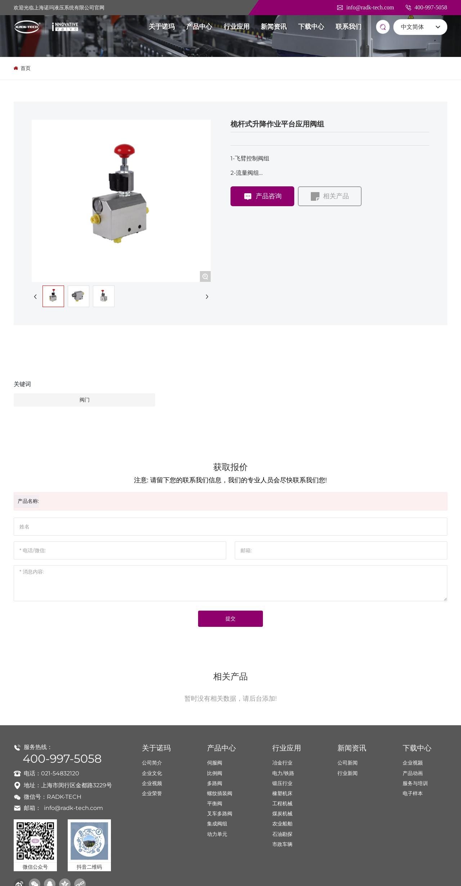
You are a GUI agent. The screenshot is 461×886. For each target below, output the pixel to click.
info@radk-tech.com (365, 7)
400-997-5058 (426, 7)
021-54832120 (60, 773)
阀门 (85, 400)
